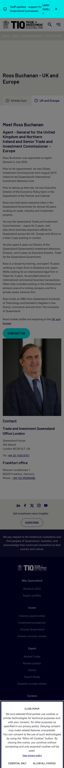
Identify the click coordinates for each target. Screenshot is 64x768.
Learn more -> (46, 9)
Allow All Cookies (44, 763)
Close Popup (32, 708)
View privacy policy (32, 755)
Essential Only (17, 763)
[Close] (56, 9)
